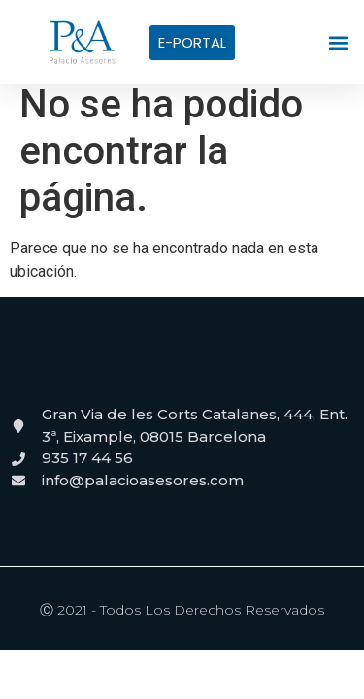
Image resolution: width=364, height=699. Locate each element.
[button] (339, 42)
